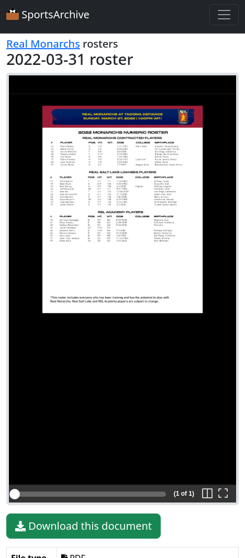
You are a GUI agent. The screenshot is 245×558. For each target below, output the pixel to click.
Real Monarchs (43, 44)
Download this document (83, 526)
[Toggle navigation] (224, 14)
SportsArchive (48, 14)
